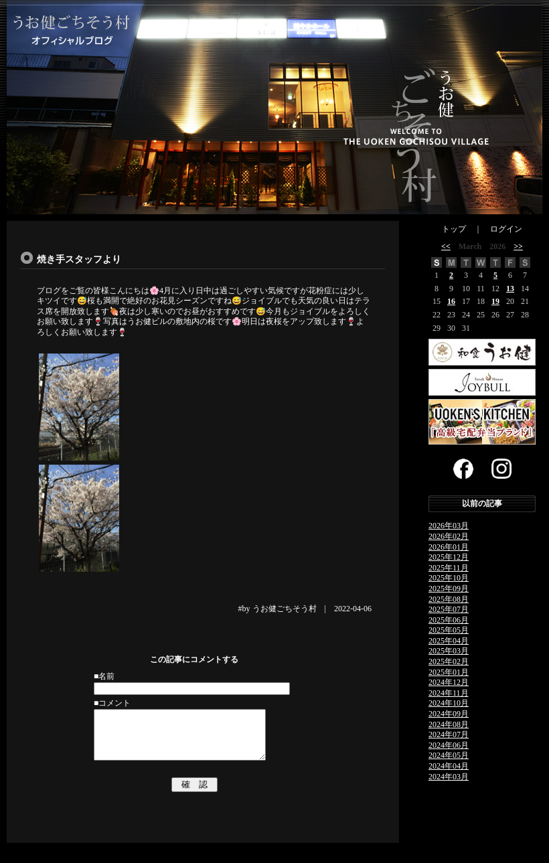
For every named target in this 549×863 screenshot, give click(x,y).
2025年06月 (448, 620)
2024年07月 (448, 734)
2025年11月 (448, 567)
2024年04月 (448, 766)
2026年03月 (448, 525)
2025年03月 (448, 650)
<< (446, 246)
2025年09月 (448, 588)
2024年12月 (448, 682)
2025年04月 (448, 640)
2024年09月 (448, 713)
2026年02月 (448, 536)
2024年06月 (448, 745)
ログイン (506, 229)
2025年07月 (448, 609)
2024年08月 (448, 724)
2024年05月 (448, 755)
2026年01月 (448, 547)
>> (518, 246)
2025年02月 (448, 661)
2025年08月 (448, 599)
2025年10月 (448, 577)
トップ (454, 229)
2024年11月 (448, 693)
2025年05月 (448, 630)
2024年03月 (448, 776)
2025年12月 (448, 557)
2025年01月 (448, 672)
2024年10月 (448, 703)
